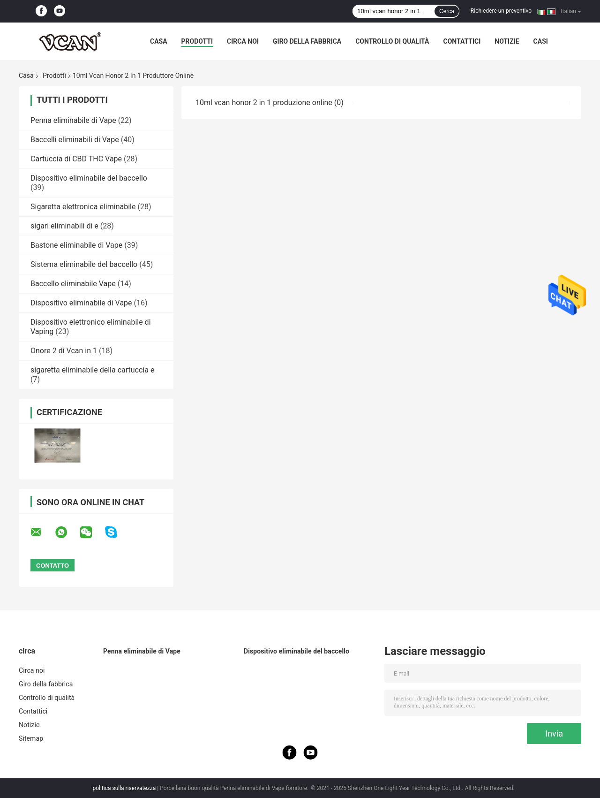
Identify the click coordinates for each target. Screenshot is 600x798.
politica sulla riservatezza (124, 788)
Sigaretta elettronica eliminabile (82, 206)
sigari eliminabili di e (64, 225)
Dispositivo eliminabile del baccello (88, 178)
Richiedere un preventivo (501, 11)
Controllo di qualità (392, 41)
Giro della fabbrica (307, 41)
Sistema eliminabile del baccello (83, 264)
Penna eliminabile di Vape (73, 120)
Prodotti (197, 41)
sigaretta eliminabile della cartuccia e (92, 369)
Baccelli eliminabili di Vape (74, 139)
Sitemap (31, 738)
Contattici (461, 41)
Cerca (446, 11)
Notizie (507, 41)
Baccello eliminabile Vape (73, 283)
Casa (158, 41)
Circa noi (243, 41)
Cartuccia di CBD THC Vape (76, 158)
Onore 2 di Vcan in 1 (63, 350)
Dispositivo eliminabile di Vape (81, 302)
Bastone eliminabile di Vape (76, 245)
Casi (540, 41)
